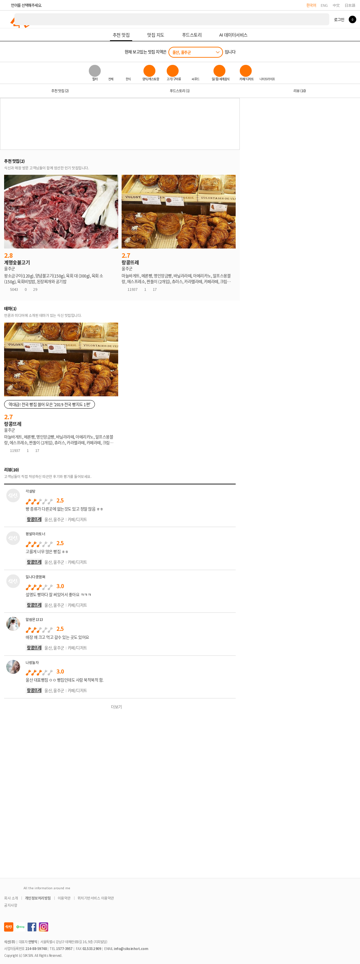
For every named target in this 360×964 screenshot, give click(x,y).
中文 (336, 5)
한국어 (311, 5)
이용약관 (64, 898)
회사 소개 (11, 898)
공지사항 (10, 905)
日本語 (350, 5)
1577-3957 (64, 948)
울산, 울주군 (181, 52)
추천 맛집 (60, 90)
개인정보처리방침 (38, 898)
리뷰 (299, 90)
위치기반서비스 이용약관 (96, 898)
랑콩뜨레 (34, 519)
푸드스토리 (180, 90)
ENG (324, 5)
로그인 (339, 19)
